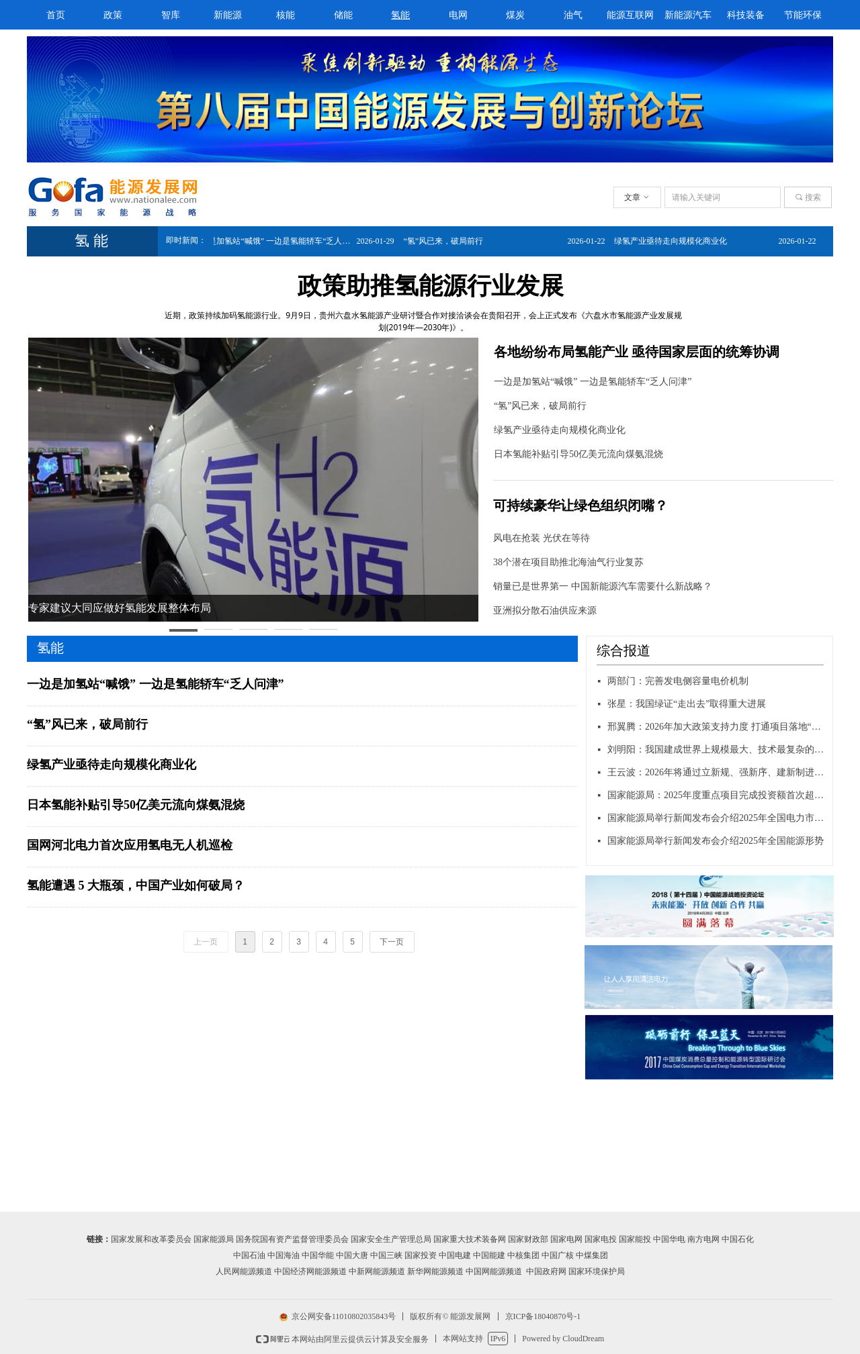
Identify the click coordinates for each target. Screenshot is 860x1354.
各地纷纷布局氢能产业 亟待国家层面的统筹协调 (636, 351)
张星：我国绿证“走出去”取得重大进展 (686, 704)
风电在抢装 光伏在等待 (541, 538)
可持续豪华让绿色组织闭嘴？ (580, 505)
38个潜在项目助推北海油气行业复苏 (568, 562)
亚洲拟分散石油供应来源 (545, 611)
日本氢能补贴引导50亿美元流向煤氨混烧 (578, 454)
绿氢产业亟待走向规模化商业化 (560, 430)
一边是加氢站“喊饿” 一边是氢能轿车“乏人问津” (592, 382)
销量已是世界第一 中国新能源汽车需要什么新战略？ (602, 586)
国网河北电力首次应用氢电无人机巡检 (129, 845)
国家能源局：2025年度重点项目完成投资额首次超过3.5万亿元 (716, 795)
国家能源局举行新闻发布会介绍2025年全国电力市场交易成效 (716, 818)
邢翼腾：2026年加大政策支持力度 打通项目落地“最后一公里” (716, 727)
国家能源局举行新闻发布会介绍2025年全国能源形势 (715, 841)
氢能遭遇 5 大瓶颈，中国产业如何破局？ (136, 885)
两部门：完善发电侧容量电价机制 (677, 681)
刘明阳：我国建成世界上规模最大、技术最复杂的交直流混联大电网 (716, 749)
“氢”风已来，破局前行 (540, 406)
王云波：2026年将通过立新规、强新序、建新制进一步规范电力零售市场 (716, 772)
